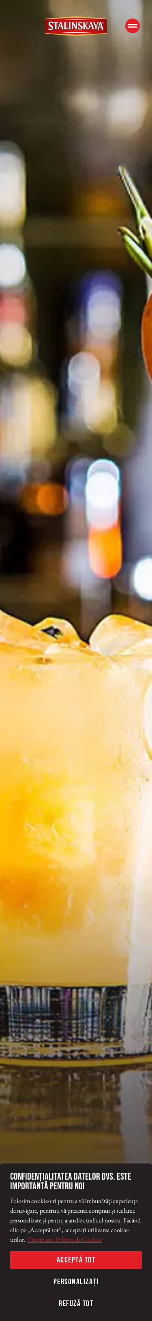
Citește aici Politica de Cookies (64, 1239)
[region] (76, 1242)
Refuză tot (76, 1303)
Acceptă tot (76, 1260)
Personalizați (76, 1282)
